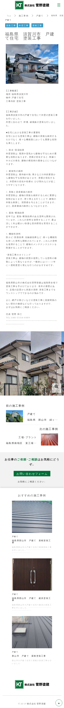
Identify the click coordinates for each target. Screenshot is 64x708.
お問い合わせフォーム (32, 474)
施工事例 (24, 15)
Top (9, 15)
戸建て (40, 15)
